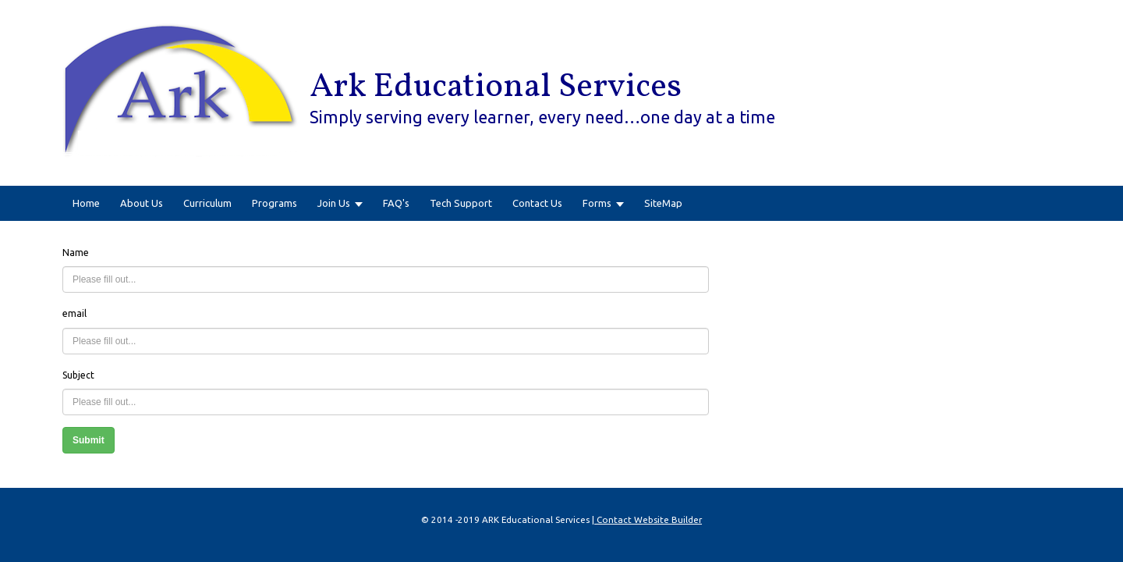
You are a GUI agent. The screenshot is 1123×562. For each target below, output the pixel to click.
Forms (597, 202)
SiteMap (663, 202)
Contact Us (537, 202)
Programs (274, 202)
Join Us (333, 202)
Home (86, 202)
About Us (141, 202)
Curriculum (207, 202)
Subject (78, 375)
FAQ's (396, 202)
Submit (89, 440)
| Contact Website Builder (647, 519)
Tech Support (461, 202)
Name (75, 252)
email (74, 313)
